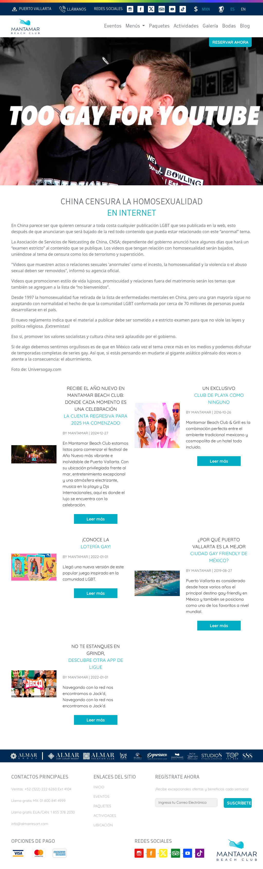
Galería (210, 26)
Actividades (186, 26)
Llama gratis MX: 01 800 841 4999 (38, 800)
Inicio (98, 787)
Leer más (96, 519)
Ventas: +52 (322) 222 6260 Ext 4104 (41, 789)
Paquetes (159, 26)
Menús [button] (133, 26)
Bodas (229, 26)
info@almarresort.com (29, 823)
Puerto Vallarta (31, 9)
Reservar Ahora (230, 42)
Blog (245, 26)
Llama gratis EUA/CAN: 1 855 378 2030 (43, 812)
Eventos (112, 26)
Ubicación (103, 825)
